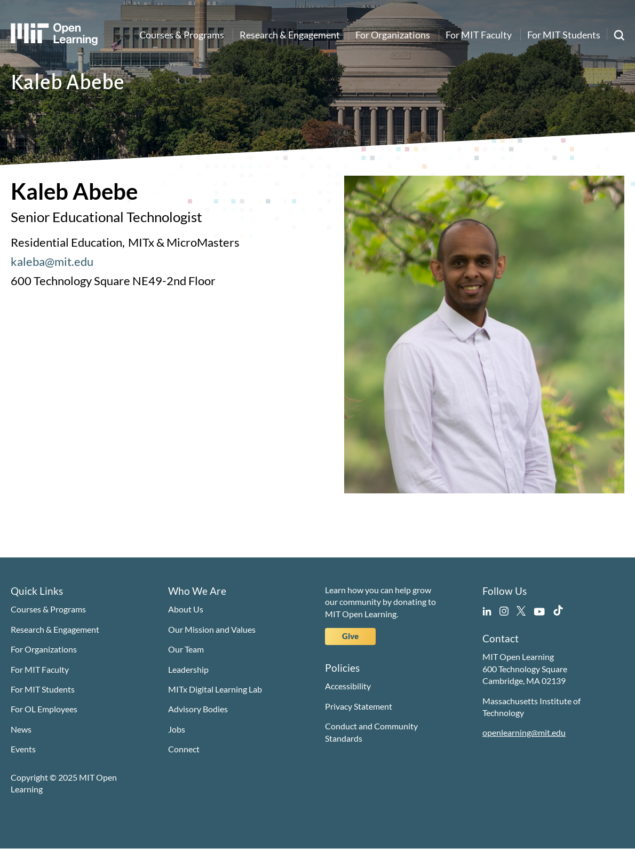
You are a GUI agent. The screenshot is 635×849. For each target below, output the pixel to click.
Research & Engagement (290, 35)
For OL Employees (44, 709)
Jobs (176, 729)
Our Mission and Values (212, 629)
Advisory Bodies (198, 709)
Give (350, 636)
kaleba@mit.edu (52, 261)
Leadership (188, 669)
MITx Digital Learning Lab (215, 689)
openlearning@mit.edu (524, 732)
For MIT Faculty (479, 35)
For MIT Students (563, 35)
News (21, 729)
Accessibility (348, 686)
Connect (184, 749)
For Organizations (392, 35)
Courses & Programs (181, 35)
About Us (185, 609)
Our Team (186, 649)
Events (23, 749)
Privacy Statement (358, 706)
